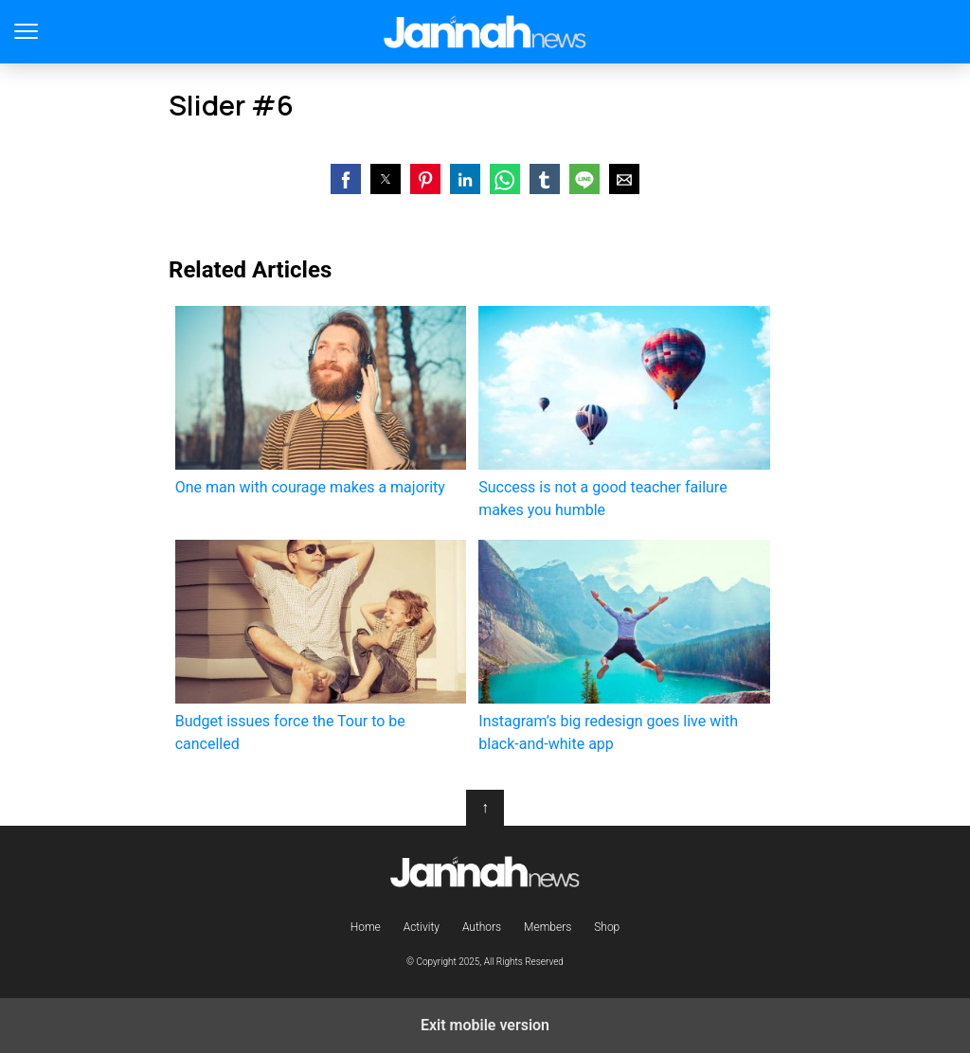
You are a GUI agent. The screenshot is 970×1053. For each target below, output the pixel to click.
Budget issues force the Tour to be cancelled (320, 646)
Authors (481, 927)
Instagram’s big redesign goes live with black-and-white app (623, 646)
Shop (607, 927)
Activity (422, 927)
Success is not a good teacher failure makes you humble (623, 412)
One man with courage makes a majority (320, 401)
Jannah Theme (485, 31)
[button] (346, 179)
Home (365, 927)
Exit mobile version (485, 1025)
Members (547, 927)
